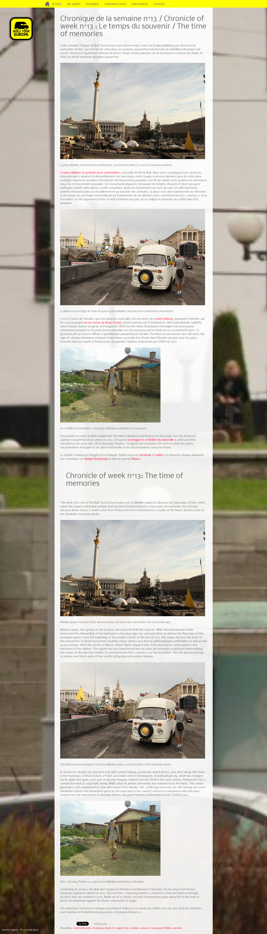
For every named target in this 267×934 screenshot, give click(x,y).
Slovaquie (156, 928)
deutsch (109, 928)
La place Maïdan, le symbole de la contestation (90, 172)
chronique (98, 928)
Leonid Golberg (163, 318)
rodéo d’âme (33, 930)
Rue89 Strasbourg (96, 459)
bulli (88, 928)
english (119, 928)
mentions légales (10, 930)
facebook (145, 455)
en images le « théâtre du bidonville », (152, 439)
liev (127, 928)
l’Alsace (135, 459)
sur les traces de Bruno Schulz (102, 322)
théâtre (167, 928)
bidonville (79, 928)
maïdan (134, 928)
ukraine (177, 928)
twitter (159, 455)
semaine (145, 928)
